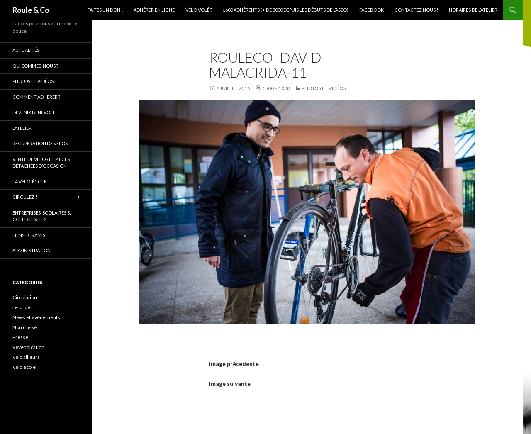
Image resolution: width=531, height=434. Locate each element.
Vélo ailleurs (26, 357)
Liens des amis (28, 235)
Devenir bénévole (33, 112)
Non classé (24, 327)
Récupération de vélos (40, 143)
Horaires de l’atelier (473, 9)
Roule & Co (30, 10)
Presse (20, 337)
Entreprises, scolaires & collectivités (41, 216)
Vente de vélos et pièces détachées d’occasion (41, 162)
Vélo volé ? (198, 9)
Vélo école (24, 367)
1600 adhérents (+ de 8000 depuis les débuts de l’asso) (285, 9)
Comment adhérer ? (36, 97)
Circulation (24, 297)
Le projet (22, 307)
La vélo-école (29, 181)
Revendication (28, 347)
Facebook (371, 9)
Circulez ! (24, 197)
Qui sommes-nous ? (35, 65)
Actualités (25, 50)
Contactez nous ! (416, 9)
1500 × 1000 (276, 88)
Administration (31, 250)
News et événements (36, 317)
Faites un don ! (105, 9)
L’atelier (22, 128)
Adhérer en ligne (154, 9)
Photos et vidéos (324, 88)
